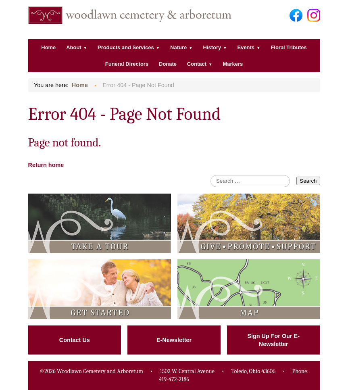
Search (308, 181)
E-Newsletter (174, 340)
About (73, 47)
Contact (196, 64)
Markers (233, 64)
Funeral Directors (126, 64)
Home (48, 47)
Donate (168, 64)
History (212, 47)
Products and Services (126, 47)
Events (246, 47)
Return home (46, 165)
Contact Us (74, 340)
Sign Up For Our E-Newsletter (273, 340)
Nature (178, 47)
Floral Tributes (288, 47)
